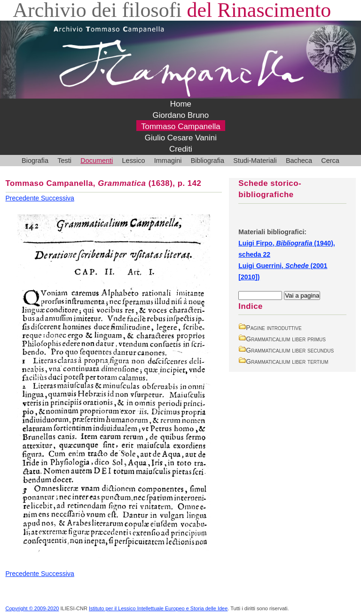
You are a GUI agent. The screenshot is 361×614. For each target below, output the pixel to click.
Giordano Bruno (181, 115)
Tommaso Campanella (180, 126)
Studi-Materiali (254, 160)
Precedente (23, 198)
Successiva (57, 198)
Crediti (180, 149)
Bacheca (299, 160)
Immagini (168, 160)
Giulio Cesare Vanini (181, 137)
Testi (64, 160)
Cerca (330, 160)
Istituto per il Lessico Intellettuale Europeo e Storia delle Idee (158, 608)
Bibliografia (207, 160)
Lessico (133, 160)
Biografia (35, 160)
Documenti (96, 160)
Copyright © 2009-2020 (32, 608)
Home (180, 104)
